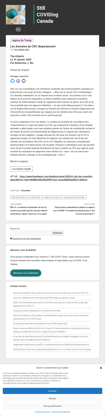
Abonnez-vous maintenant (25, 273)
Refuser (52, 398)
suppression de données (74, 197)
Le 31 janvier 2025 (22, 50)
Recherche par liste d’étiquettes (27, 238)
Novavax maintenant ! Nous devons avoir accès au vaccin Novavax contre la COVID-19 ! (50, 293)
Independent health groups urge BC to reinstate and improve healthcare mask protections (51, 344)
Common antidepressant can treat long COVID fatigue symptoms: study (44, 298)
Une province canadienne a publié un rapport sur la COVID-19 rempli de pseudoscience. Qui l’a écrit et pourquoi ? (74, 210)
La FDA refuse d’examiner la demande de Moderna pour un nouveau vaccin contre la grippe (52, 349)
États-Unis (35, 197)
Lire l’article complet (22, 169)
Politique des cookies (42, 412)
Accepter (52, 391)
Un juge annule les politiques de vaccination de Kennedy (36, 311)
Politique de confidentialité (60, 412)
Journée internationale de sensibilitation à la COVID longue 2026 (40, 323)
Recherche (15, 229)
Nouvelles (25, 190)
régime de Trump (21, 40)
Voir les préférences (52, 406)
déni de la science (19, 197)
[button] (101, 367)
